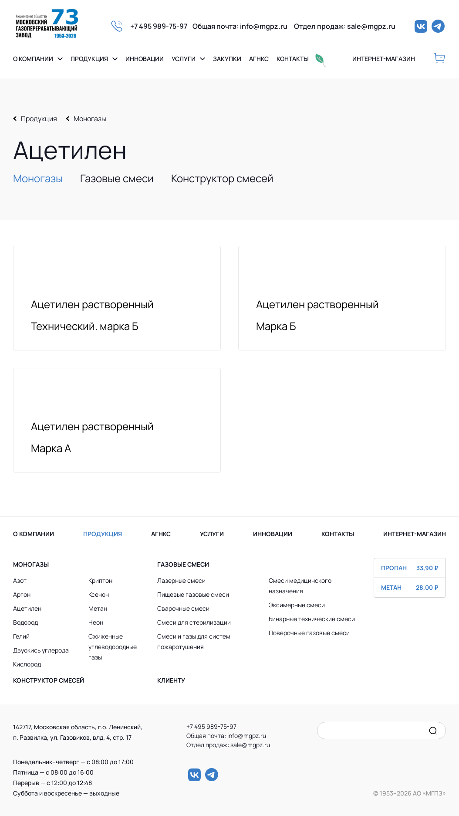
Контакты (293, 58)
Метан (97, 608)
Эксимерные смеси (297, 605)
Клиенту (171, 680)
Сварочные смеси (183, 608)
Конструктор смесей (222, 178)
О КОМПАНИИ (33, 534)
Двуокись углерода (41, 650)
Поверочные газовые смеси (309, 633)
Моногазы (90, 118)
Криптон (100, 580)
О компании (33, 58)
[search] (433, 730)
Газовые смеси (117, 178)
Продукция (89, 58)
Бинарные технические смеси (312, 619)
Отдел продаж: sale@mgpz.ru (344, 26)
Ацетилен (27, 608)
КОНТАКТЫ (337, 534)
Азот (20, 580)
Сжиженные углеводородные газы (112, 646)
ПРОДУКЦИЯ (102, 534)
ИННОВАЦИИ (272, 534)
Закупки (227, 58)
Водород (25, 622)
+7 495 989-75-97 (161, 26)
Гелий (21, 636)
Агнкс (259, 58)
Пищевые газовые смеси (193, 594)
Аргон (21, 594)
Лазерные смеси (181, 580)
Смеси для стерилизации (194, 622)
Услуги (184, 58)
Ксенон (98, 594)
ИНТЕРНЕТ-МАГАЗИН (414, 534)
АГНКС (161, 534)
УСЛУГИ (212, 534)
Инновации (144, 58)
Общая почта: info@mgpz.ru (243, 26)
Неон (95, 622)
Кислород (27, 664)
